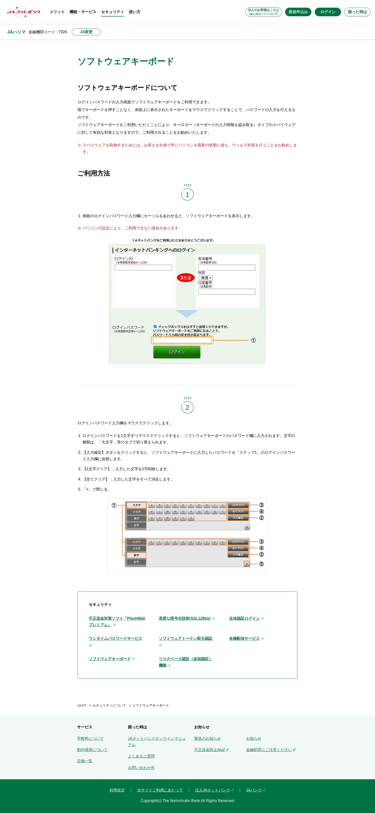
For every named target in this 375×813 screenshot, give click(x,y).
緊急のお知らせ (207, 738)
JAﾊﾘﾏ (81, 705)
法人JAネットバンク (212, 790)
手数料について (90, 738)
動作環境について (92, 750)
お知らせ (253, 738)
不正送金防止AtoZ (209, 750)
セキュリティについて (109, 705)
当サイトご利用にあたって (160, 790)
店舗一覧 (84, 761)
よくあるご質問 (141, 756)
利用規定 (117, 790)
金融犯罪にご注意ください (269, 750)
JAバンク (254, 790)
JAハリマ (16, 31)
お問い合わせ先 (141, 768)
